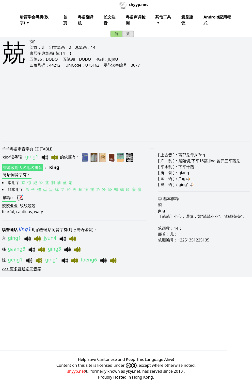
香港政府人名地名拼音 (22, 167)
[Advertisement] (126, 104)
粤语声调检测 (135, 20)
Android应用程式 (217, 20)
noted (189, 365)
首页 (65, 20)
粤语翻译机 (86, 20)
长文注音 (109, 20)
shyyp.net (76, 371)
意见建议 (187, 20)
